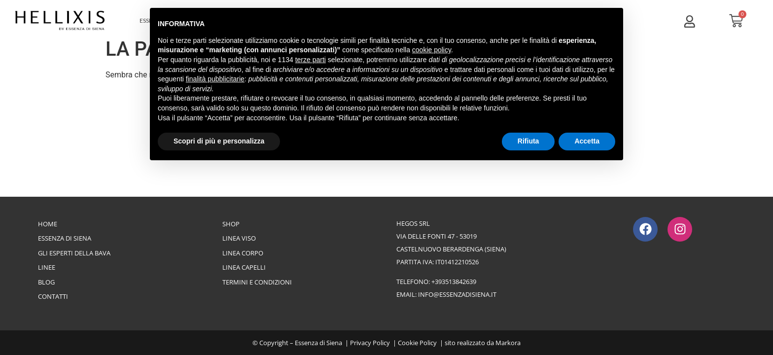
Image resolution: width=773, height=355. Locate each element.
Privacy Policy (370, 342)
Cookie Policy (417, 342)
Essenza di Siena (64, 238)
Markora (508, 342)
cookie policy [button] (431, 50)
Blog (46, 282)
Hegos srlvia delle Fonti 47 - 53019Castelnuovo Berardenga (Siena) (451, 236)
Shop (231, 223)
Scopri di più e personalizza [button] (219, 141)
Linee (46, 267)
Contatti (53, 296)
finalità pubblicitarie (215, 79)
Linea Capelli (244, 267)
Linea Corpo (242, 252)
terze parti (310, 60)
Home (47, 223)
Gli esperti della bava (74, 252)
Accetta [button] (586, 141)
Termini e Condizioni (257, 282)
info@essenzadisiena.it (457, 294)
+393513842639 (453, 281)
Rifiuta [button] (528, 141)
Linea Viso (239, 238)
